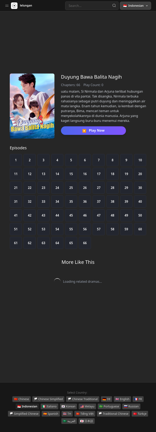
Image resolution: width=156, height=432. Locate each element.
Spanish (50, 414)
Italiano (49, 406)
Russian (131, 406)
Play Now (93, 130)
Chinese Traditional (83, 399)
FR (138, 399)
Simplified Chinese (24, 414)
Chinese (21, 399)
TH (67, 414)
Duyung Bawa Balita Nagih (91, 76)
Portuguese (109, 406)
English (122, 399)
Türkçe (139, 414)
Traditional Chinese (113, 414)
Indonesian (27, 406)
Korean (68, 406)
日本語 (86, 421)
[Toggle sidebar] (7, 6)
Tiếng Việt (85, 414)
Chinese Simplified (48, 399)
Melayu (87, 406)
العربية (69, 421)
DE (106, 399)
